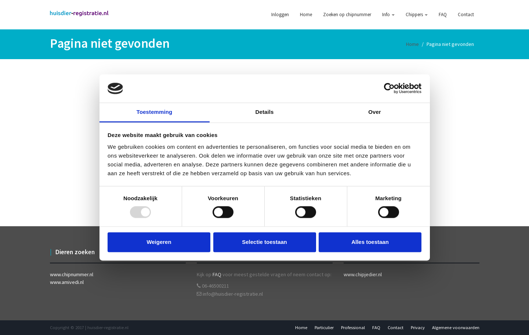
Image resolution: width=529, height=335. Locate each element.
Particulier (324, 327)
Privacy (418, 327)
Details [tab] (265, 112)
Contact (466, 14)
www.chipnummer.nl (71, 274)
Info (388, 14)
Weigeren (158, 242)
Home (306, 14)
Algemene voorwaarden (455, 327)
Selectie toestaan (264, 242)
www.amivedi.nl (67, 282)
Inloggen (280, 14)
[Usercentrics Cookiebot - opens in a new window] (389, 88)
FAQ (443, 14)
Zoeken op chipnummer (347, 14)
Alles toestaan (370, 242)
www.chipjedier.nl (363, 274)
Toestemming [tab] (155, 112)
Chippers (417, 14)
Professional (353, 327)
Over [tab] (374, 112)
